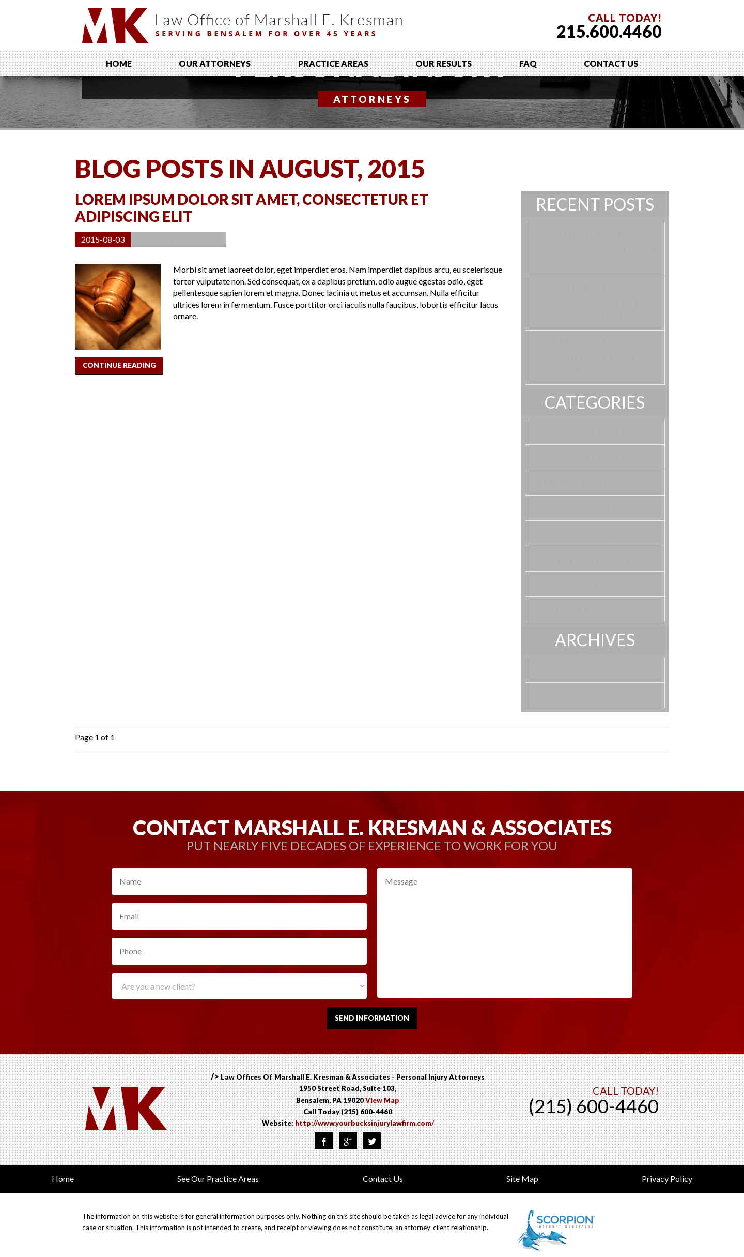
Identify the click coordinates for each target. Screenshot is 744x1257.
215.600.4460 (609, 31)
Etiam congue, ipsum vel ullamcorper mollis (595, 357)
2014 (595, 695)
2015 (595, 670)
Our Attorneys (215, 63)
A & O (595, 432)
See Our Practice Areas (218, 1183)
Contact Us (611, 63)
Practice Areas (333, 63)
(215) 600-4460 (366, 1115)
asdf (595, 457)
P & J (595, 584)
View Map (382, 1104)
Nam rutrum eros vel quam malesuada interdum (594, 303)
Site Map (522, 1183)
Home (119, 63)
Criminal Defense (594, 482)
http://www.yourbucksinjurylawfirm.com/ (364, 1127)
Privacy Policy (667, 1183)
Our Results (443, 63)
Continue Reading (125, 368)
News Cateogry (594, 558)
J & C (595, 533)
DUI (595, 508)
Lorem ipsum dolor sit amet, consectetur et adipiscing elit (251, 208)
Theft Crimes (595, 609)
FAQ (528, 63)
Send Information (372, 1020)
